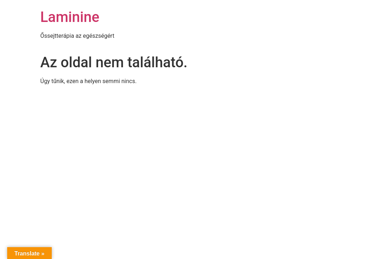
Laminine (69, 17)
